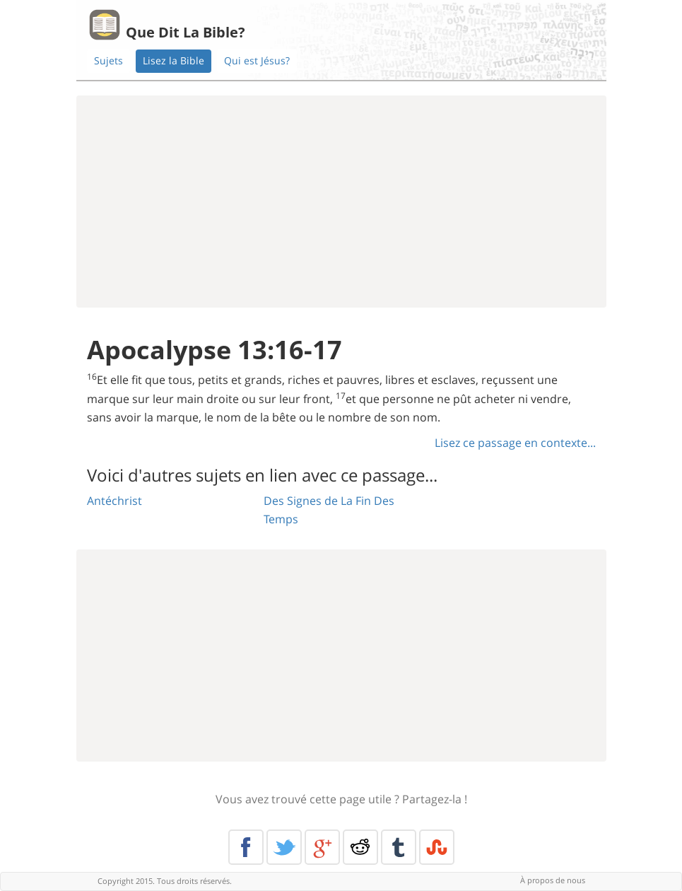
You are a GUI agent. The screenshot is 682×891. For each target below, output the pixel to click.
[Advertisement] (341, 202)
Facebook (246, 847)
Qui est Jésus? (257, 60)
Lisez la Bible (173, 60)
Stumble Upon (436, 847)
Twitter (284, 847)
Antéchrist (114, 500)
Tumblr (398, 847)
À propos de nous (552, 880)
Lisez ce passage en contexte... (515, 442)
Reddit (360, 847)
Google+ (322, 847)
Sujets (108, 60)
